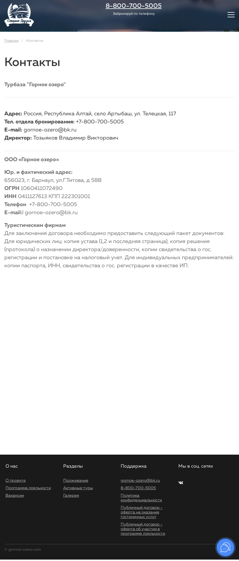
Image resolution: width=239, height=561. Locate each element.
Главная (11, 41)
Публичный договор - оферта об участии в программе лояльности (143, 529)
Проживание (75, 481)
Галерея (71, 496)
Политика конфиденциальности (141, 498)
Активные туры (78, 488)
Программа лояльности (28, 488)
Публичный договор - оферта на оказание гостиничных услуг (142, 512)
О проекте (15, 481)
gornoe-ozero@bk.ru (140, 481)
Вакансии (14, 496)
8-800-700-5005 (138, 488)
